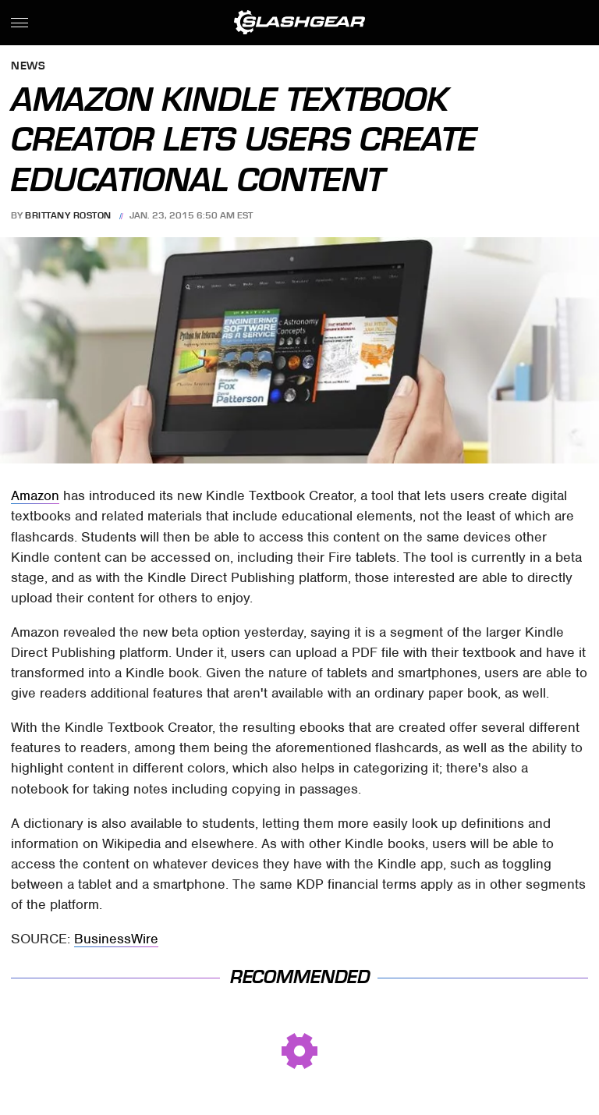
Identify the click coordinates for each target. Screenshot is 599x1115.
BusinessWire (116, 938)
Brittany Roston (68, 215)
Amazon (35, 495)
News (28, 67)
